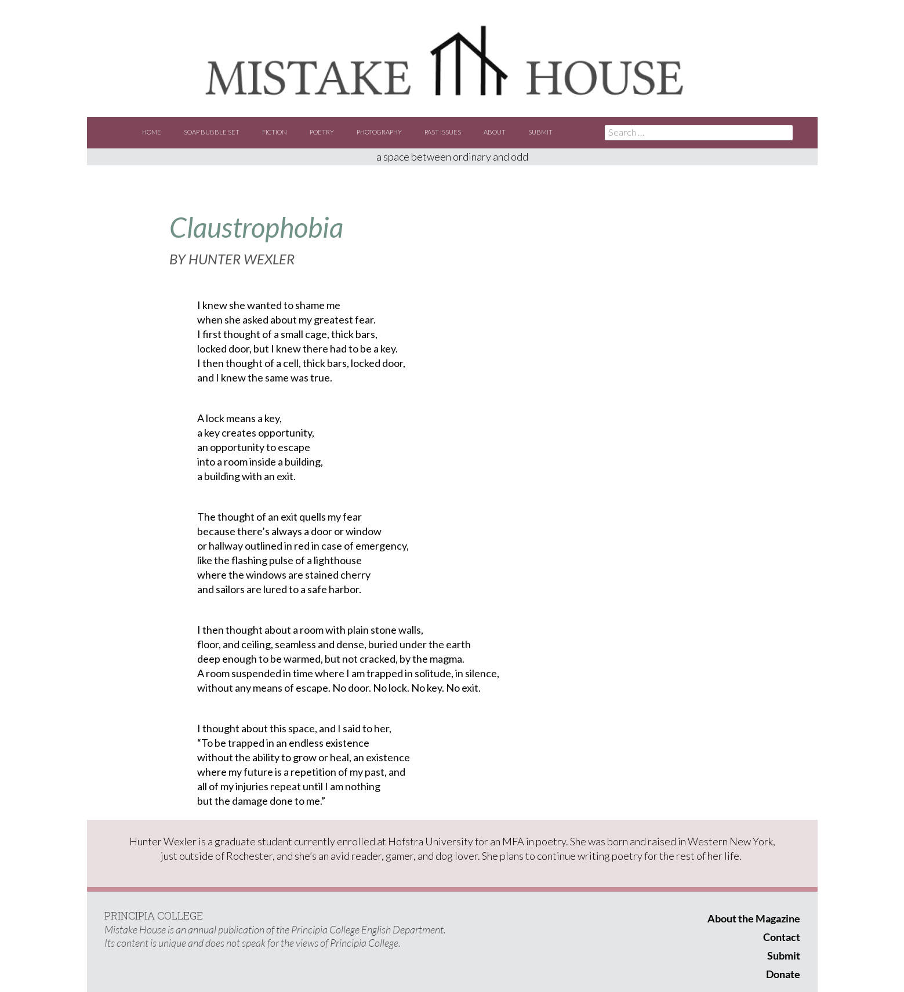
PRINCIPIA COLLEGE (153, 915)
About (495, 132)
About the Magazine (753, 918)
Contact (781, 937)
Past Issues (442, 132)
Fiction (274, 132)
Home (151, 132)
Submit (540, 132)
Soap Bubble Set (211, 132)
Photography (379, 132)
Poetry (322, 132)
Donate (783, 974)
